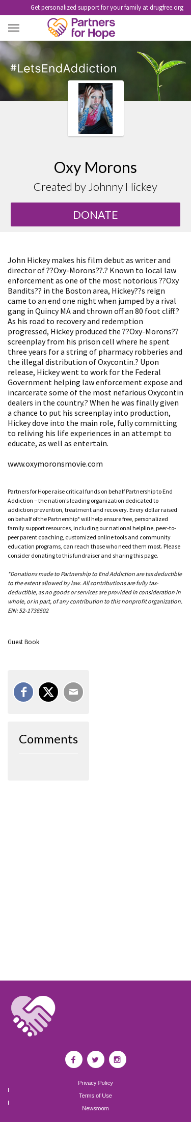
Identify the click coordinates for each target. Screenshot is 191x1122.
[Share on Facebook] (23, 692)
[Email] (73, 692)
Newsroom (95, 1108)
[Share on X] (48, 692)
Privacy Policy (95, 1083)
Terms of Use (95, 1096)
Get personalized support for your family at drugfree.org (107, 7)
